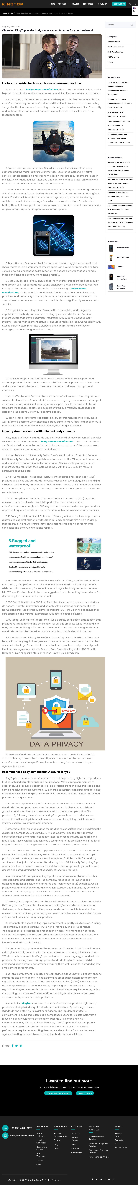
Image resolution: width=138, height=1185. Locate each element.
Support (58, 1138)
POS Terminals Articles (96, 1156)
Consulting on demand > (57, 1093)
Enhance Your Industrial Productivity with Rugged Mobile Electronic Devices (120, 103)
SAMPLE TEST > (86, 1093)
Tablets (110, 62)
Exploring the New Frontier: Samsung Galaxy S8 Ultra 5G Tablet (118, 196)
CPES (39, 1162)
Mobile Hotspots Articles (97, 1136)
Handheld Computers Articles (98, 1143)
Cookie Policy (118, 1146)
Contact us (119, 4)
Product (62, 4)
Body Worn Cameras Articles (99, 1149)
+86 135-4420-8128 (21, 1126)
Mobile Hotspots (114, 42)
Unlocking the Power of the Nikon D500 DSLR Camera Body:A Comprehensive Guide (120, 183)
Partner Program (75, 1137)
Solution (76, 4)
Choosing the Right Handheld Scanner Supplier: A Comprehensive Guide (119, 125)
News (74, 1142)
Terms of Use (119, 1139)
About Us (76, 1131)
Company (102, 4)
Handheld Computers (116, 47)
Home (52, 4)
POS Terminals (113, 57)
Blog (56, 1142)
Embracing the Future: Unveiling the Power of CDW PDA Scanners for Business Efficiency (120, 222)
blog (11, 13)
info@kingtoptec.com (22, 1133)
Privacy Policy (118, 1133)
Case (56, 1146)
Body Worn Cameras (115, 52)
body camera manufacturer (42, 89)
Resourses (88, 4)
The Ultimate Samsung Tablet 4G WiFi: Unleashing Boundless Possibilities (120, 209)
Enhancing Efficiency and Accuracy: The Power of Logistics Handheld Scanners (119, 138)
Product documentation (62, 1133)
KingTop (27, 1003)
